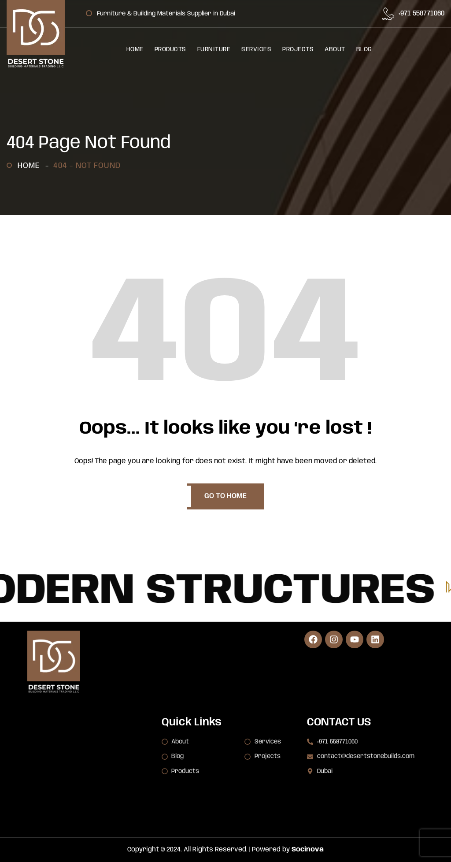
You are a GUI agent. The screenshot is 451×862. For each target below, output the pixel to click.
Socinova (308, 849)
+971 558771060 (421, 14)
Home (31, 166)
